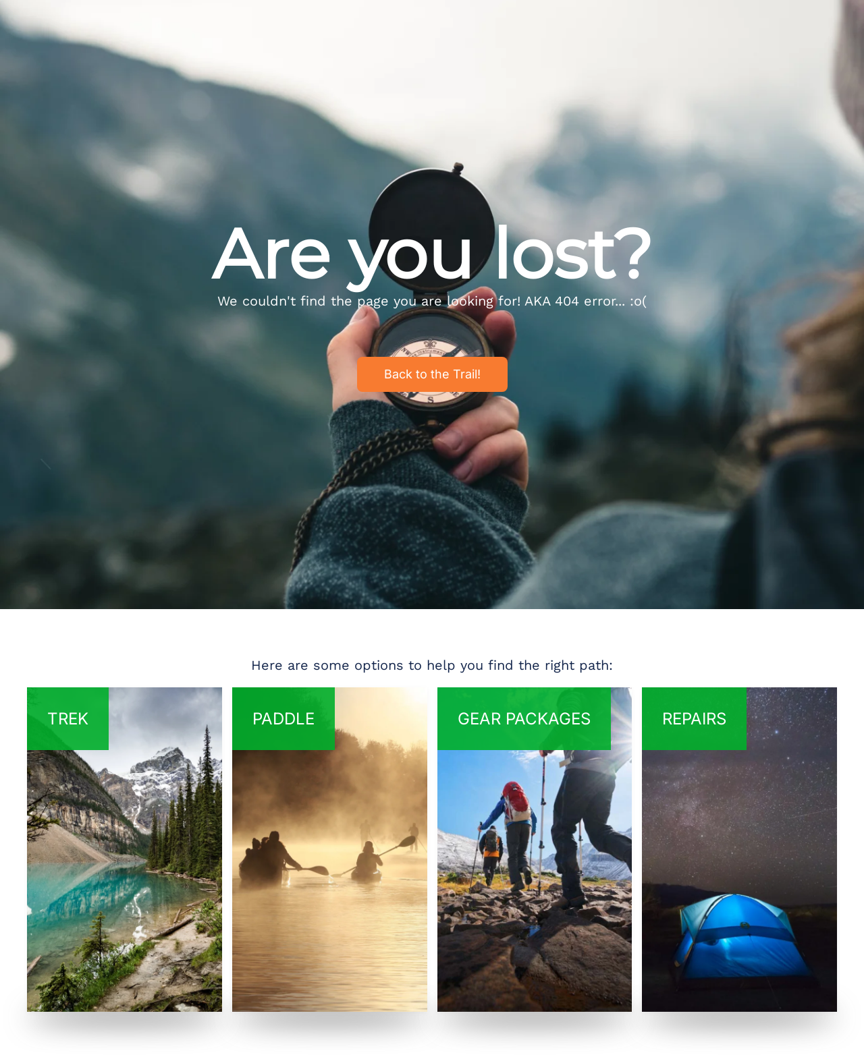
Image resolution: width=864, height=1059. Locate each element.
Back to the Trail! (432, 374)
